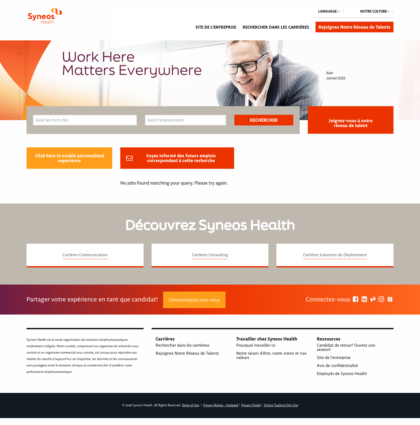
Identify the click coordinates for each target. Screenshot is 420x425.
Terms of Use (190, 405)
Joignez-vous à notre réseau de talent (351, 123)
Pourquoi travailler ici (255, 345)
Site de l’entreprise (216, 27)
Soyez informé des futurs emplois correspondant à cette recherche (181, 158)
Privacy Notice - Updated (220, 405)
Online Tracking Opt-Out (281, 405)
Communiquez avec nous (194, 300)
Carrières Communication (85, 255)
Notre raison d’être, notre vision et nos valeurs (271, 355)
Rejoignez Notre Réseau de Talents (354, 27)
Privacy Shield (251, 405)
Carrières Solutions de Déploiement (335, 255)
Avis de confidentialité (337, 365)
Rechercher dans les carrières (276, 27)
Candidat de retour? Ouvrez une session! (346, 347)
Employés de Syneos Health (342, 374)
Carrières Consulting (210, 255)
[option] (210, 80)
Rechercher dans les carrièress (182, 345)
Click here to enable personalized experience (69, 158)
